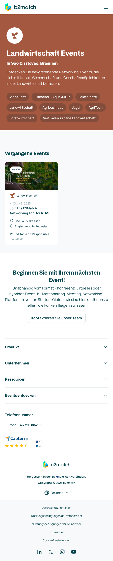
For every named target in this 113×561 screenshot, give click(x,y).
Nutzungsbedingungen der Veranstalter (56, 516)
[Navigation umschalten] (106, 7)
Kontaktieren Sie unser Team (56, 317)
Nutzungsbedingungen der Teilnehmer (56, 524)
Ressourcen (56, 379)
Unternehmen (56, 363)
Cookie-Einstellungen (56, 540)
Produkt (56, 347)
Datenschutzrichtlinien (56, 508)
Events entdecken (56, 395)
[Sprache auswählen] (56, 492)
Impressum (56, 532)
